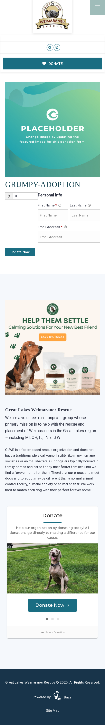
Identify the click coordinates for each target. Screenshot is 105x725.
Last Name (80, 205)
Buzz (67, 697)
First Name (49, 205)
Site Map (52, 710)
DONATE (52, 63)
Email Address (52, 227)
